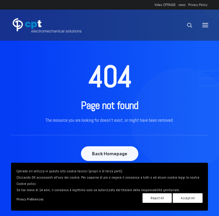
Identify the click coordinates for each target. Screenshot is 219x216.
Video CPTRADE (165, 5)
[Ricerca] (187, 25)
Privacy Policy (197, 5)
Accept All (188, 198)
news (182, 5)
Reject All (157, 198)
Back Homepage (109, 153)
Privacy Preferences (30, 199)
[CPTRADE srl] (46, 25)
